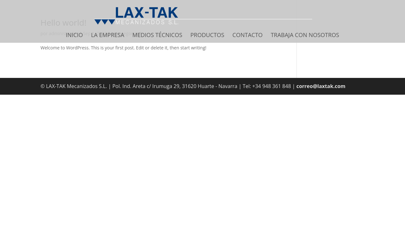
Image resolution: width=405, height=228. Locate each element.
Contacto (248, 36)
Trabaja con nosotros (305, 36)
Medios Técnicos (157, 36)
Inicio (74, 36)
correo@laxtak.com (321, 86)
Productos (207, 36)
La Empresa (107, 36)
